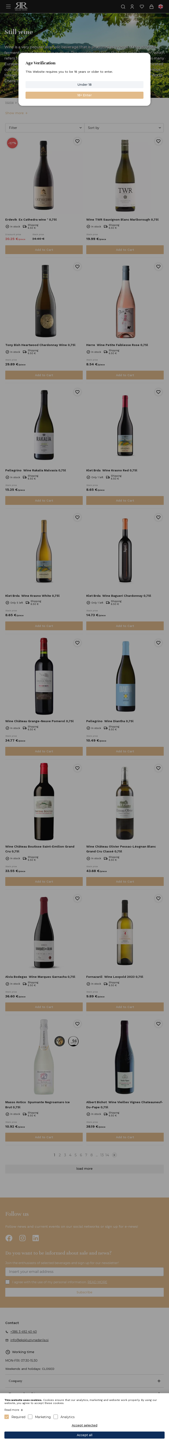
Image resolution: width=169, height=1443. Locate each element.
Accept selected (84, 1425)
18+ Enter (84, 95)
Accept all (84, 1435)
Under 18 (84, 85)
